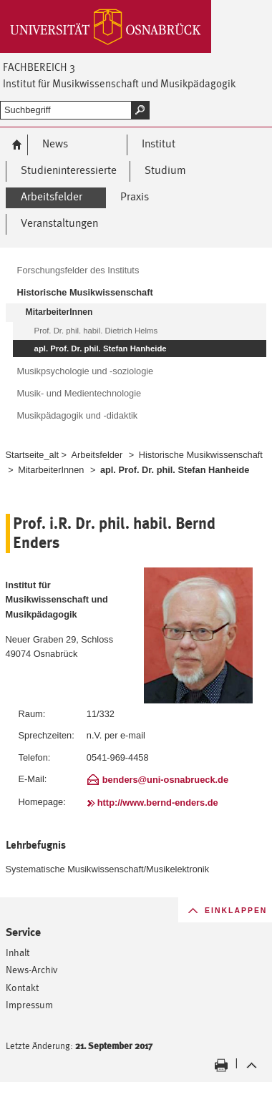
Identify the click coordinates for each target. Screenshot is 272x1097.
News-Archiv (32, 969)
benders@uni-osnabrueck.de (165, 779)
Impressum (29, 1004)
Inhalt (18, 952)
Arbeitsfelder (97, 454)
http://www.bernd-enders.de (157, 802)
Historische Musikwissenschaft (201, 454)
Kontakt (22, 987)
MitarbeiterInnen (51, 469)
